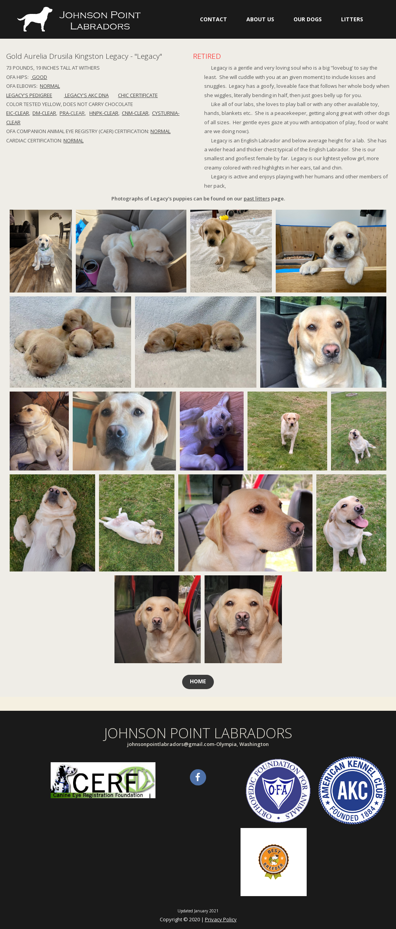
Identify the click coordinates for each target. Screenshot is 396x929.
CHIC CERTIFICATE (138, 95)
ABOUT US (260, 19)
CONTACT (213, 19)
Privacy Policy (221, 919)
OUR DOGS (308, 19)
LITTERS (352, 19)
